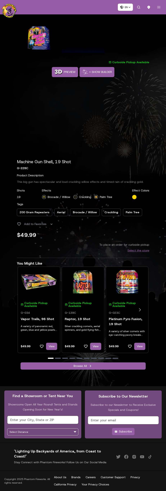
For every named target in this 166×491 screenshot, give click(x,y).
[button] (125, 7)
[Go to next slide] (140, 310)
